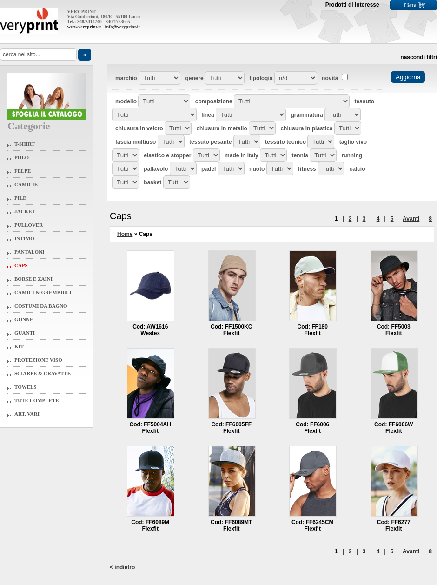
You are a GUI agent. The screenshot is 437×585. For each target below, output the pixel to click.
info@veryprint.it (122, 26)
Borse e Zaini (33, 279)
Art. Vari (27, 414)
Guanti (24, 333)
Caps (21, 265)
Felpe (22, 171)
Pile (20, 198)
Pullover (28, 225)
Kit (19, 346)
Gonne (23, 319)
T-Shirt (24, 144)
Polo (21, 157)
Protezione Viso (38, 360)
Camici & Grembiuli (43, 292)
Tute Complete (36, 400)
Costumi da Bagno (40, 306)
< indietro (122, 567)
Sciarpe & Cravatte (42, 373)
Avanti (411, 218)
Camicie (26, 184)
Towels (25, 387)
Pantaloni (29, 252)
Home (124, 234)
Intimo (24, 238)
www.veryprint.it (84, 26)
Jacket (24, 211)
